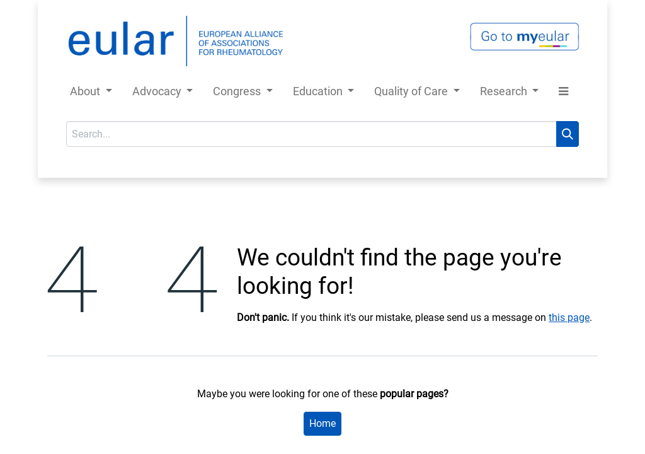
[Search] (567, 134)
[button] (563, 94)
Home (322, 423)
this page (569, 317)
